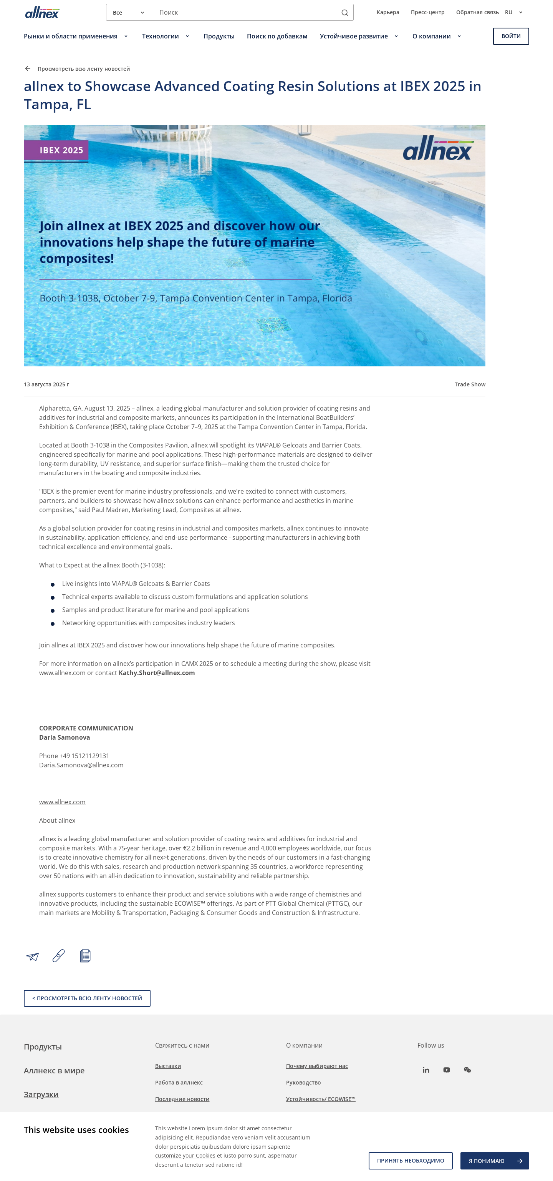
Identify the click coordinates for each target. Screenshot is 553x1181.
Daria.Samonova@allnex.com (81, 765)
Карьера (388, 12)
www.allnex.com (62, 802)
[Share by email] (32, 956)
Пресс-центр (428, 12)
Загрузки (41, 1094)
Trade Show (470, 384)
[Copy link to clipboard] (58, 956)
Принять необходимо (410, 1160)
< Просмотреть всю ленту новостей (87, 998)
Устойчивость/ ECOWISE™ (321, 1099)
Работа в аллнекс (179, 1082)
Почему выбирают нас (317, 1066)
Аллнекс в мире (54, 1070)
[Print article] (85, 956)
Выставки (168, 1066)
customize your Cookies (185, 1155)
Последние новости (182, 1099)
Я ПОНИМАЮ (496, 1161)
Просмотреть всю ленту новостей (77, 68)
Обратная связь (477, 12)
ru (517, 12)
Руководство (303, 1082)
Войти (511, 36)
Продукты (43, 1046)
